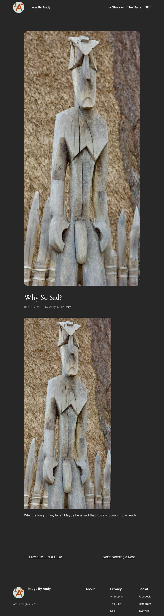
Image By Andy (39, 7)
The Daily (65, 306)
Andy (52, 306)
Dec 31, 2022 (32, 306)
